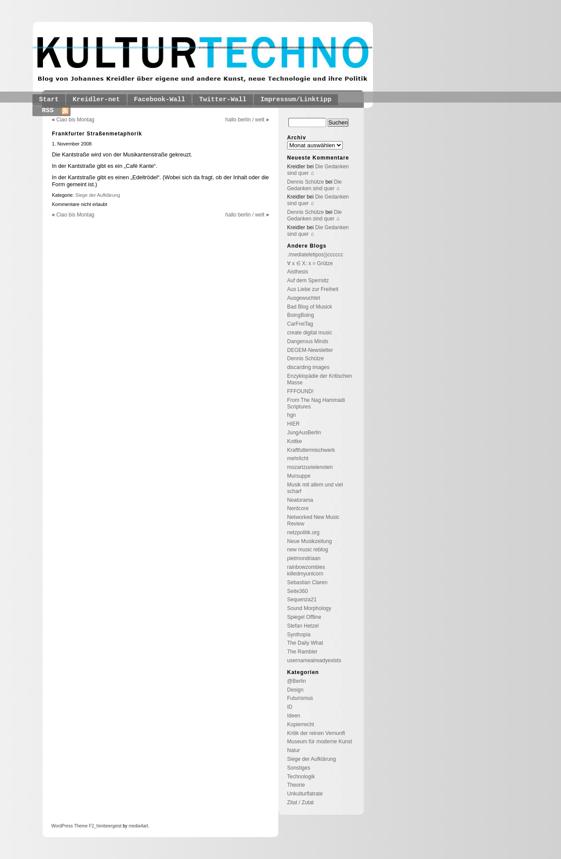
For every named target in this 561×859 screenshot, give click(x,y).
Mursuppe (298, 476)
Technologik (301, 777)
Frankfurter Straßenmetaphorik (97, 134)
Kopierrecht (300, 724)
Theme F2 (83, 826)
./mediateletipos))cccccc (315, 255)
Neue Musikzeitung (309, 541)
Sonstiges (298, 768)
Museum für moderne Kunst (319, 741)
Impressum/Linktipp (295, 99)
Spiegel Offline (304, 617)
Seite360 (297, 591)
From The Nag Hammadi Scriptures (316, 403)
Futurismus (300, 698)
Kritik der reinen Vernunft (316, 733)
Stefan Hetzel (303, 626)
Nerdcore (298, 508)
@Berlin (296, 681)
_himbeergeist (107, 826)
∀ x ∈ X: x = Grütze (310, 263)
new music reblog (307, 550)
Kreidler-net (96, 99)
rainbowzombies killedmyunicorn (306, 570)
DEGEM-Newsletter (310, 350)
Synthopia (298, 635)
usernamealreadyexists (314, 660)
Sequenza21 (301, 599)
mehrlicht (298, 458)
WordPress (62, 826)
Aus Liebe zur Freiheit (312, 289)
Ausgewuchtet (303, 298)
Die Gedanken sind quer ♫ (314, 185)
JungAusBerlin (304, 433)
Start (49, 99)
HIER (293, 424)
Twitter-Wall (222, 99)
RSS (48, 110)
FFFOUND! (300, 391)
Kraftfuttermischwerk (311, 450)
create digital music (309, 333)
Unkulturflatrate (305, 794)
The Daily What (305, 643)
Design (295, 690)
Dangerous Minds (307, 341)
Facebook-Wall (159, 99)
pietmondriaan (303, 558)
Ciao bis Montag (76, 120)
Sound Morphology (309, 608)
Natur (293, 750)
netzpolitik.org (303, 532)
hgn (291, 415)
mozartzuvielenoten (310, 467)
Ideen (293, 716)
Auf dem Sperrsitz (308, 280)
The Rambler (302, 652)
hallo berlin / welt (244, 120)
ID (289, 707)
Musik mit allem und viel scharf (315, 488)
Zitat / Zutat (300, 802)
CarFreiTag (300, 324)
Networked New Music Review (313, 520)
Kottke (294, 441)
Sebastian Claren (307, 582)
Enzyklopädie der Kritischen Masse (319, 379)
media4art (138, 826)
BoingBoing (300, 315)
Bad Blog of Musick (309, 307)
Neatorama (300, 500)
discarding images (308, 367)
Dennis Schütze (305, 182)
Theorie (296, 785)
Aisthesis (297, 272)
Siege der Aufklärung (97, 195)
